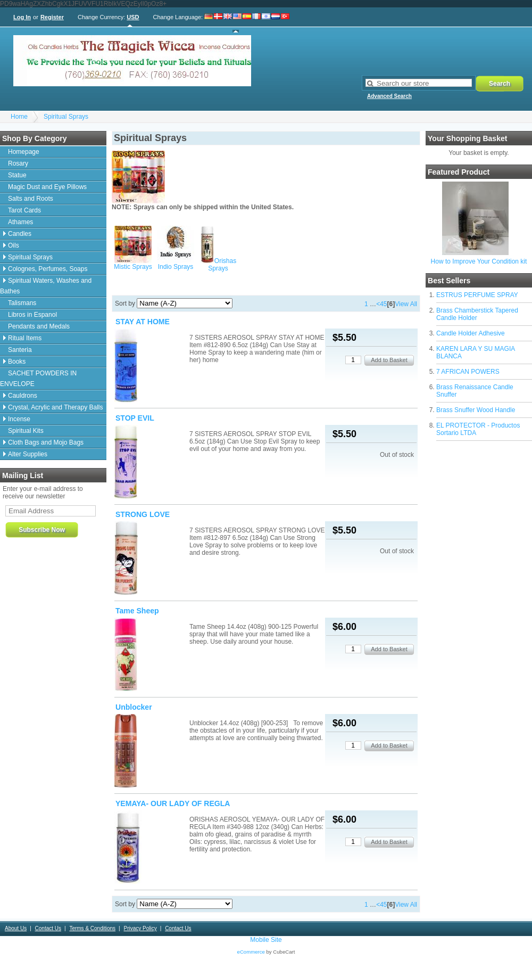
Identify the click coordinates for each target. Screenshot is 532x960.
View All (406, 304)
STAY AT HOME (142, 321)
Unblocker (133, 707)
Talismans (22, 303)
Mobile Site (265, 939)
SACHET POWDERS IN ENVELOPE (38, 379)
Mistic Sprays (133, 266)
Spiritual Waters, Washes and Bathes (46, 286)
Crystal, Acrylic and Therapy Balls (55, 407)
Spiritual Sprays (66, 116)
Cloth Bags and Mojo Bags (46, 442)
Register (52, 17)
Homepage (23, 151)
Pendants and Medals (39, 326)
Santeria (20, 350)
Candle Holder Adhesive (470, 333)
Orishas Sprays (222, 264)
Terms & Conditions (92, 928)
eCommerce (251, 952)
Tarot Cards (24, 210)
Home (19, 116)
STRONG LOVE (142, 514)
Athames (20, 222)
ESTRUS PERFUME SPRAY (477, 295)
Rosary (18, 163)
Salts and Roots (30, 198)
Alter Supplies (27, 454)
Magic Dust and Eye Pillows (47, 187)
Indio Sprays (176, 266)
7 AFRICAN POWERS (468, 371)
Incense (19, 419)
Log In (22, 17)
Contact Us (48, 928)
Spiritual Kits (26, 430)
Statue (17, 175)
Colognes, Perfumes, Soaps (47, 269)
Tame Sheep (137, 610)
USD (133, 17)
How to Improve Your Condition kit (479, 261)
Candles (19, 233)
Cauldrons (22, 395)
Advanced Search (389, 96)
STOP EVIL (134, 418)
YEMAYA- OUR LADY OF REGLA (172, 803)
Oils (13, 245)
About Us (16, 928)
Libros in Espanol (32, 314)
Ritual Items (24, 338)
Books (17, 361)
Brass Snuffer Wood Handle (475, 410)
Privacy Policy (139, 928)
